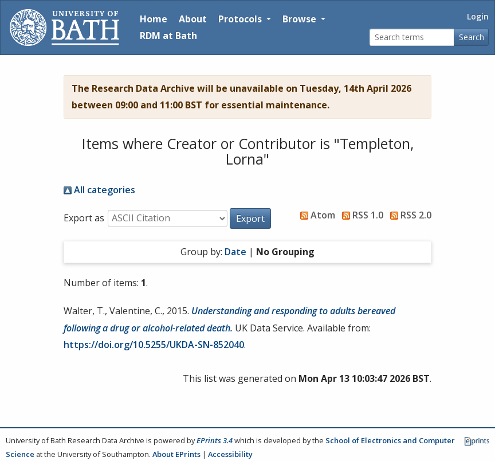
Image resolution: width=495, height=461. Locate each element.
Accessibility (230, 454)
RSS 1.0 (360, 215)
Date (235, 251)
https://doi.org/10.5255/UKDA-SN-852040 (154, 344)
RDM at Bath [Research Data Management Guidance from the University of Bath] (168, 35)
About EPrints (176, 454)
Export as (84, 218)
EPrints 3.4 (215, 440)
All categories (99, 189)
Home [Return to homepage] (153, 19)
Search (471, 37)
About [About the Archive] (193, 19)
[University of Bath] (64, 27)
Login (478, 16)
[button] (250, 218)
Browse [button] (300, 19)
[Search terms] (412, 37)
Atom (315, 215)
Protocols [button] (241, 19)
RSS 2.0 (408, 215)
